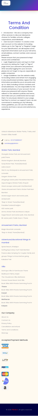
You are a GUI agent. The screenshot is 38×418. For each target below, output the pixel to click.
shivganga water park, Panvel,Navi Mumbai (17, 180)
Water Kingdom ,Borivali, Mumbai (14, 160)
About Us (5, 317)
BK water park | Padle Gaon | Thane (15, 218)
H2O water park (7, 208)
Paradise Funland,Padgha (11, 205)
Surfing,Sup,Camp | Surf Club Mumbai (15, 250)
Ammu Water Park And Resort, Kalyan (16, 212)
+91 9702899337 (16, 140)
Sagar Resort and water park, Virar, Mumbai (18, 215)
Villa (3, 266)
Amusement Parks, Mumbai (14, 225)
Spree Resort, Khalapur (10, 247)
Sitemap (5, 333)
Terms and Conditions (10, 330)
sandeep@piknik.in (11, 143)
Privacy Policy (6, 323)
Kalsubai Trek (6, 259)
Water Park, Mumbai (11, 150)
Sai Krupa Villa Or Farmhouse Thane (15, 271)
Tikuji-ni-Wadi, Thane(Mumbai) (13, 202)
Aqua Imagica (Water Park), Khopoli (15, 183)
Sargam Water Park (9, 176)
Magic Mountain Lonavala (11, 229)
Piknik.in (15, 410)
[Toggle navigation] (19, 8)
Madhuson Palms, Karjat (10, 274)
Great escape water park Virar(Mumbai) (17, 186)
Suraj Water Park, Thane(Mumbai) (14, 164)
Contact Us (6, 320)
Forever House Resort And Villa (13, 280)
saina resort (6, 167)
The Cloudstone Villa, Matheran (13, 277)
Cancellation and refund (11, 326)
